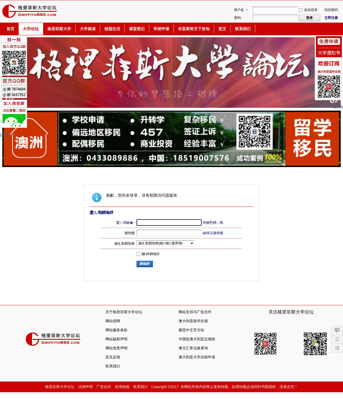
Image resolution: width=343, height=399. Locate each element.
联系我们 (243, 29)
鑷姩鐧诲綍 (148, 254)
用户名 (239, 10)
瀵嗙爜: (129, 233)
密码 (237, 18)
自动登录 (308, 10)
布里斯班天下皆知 (194, 29)
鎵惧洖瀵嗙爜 (213, 233)
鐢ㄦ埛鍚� (124, 223)
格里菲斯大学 (59, 29)
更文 (222, 29)
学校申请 (161, 29)
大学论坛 (31, 29)
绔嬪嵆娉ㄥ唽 (213, 223)
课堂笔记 (137, 29)
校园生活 (112, 29)
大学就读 (88, 29)
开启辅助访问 (339, 3)
